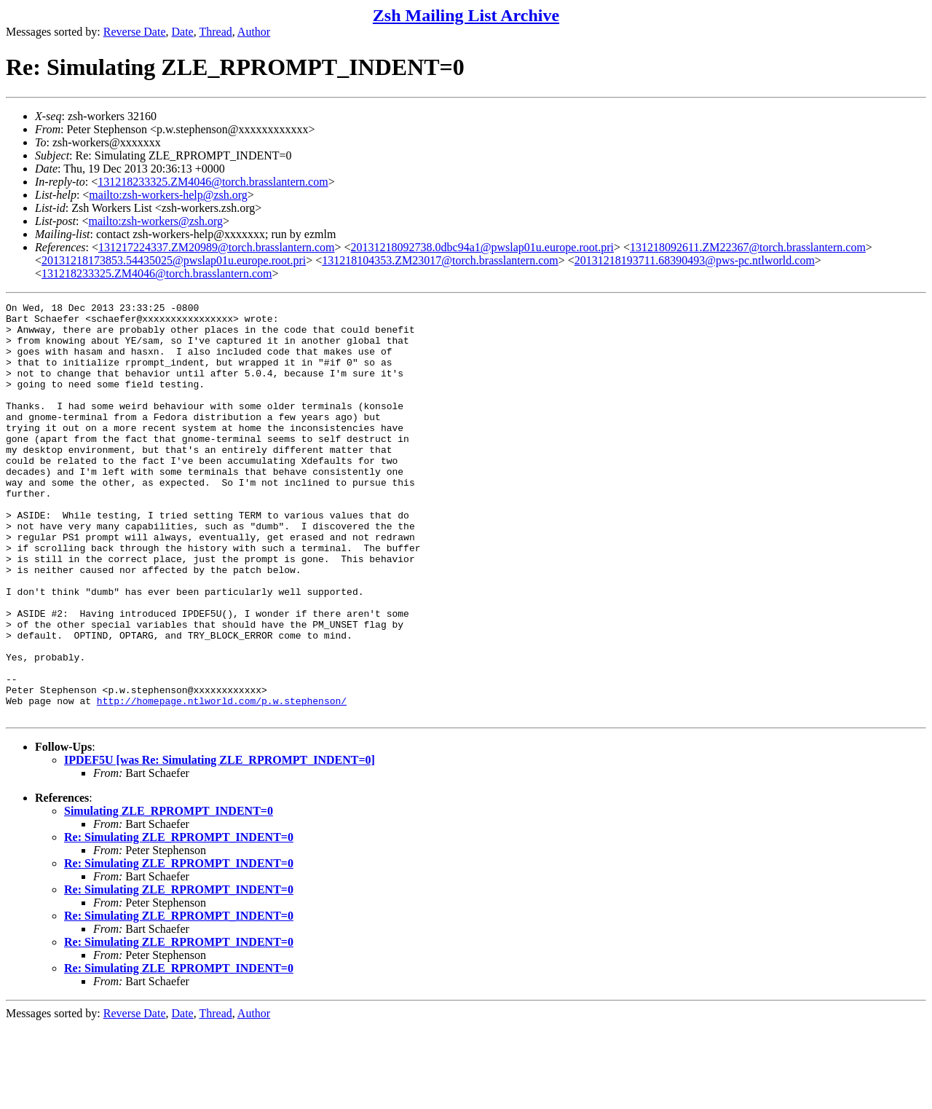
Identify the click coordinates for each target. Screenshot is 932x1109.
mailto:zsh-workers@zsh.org (155, 221)
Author (253, 31)
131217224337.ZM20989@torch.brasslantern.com (216, 247)
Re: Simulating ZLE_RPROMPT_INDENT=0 (178, 920)
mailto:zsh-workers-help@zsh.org (168, 195)
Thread (215, 31)
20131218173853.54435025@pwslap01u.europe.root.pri (174, 260)
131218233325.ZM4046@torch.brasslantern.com (213, 181)
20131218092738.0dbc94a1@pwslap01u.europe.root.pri (482, 247)
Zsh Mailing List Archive (466, 15)
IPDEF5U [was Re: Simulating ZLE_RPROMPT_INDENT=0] (219, 843)
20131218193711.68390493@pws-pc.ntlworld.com (694, 260)
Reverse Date (134, 31)
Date (183, 31)
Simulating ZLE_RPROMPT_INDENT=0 (168, 894)
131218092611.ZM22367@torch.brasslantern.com (748, 247)
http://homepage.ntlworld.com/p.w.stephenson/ (222, 781)
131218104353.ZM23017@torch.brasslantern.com (440, 260)
